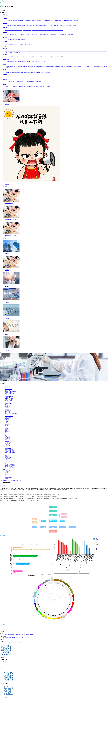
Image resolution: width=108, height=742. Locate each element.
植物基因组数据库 (8, 477)
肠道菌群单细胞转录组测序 (10, 465)
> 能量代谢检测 (36, 66)
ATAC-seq (7, 420)
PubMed (4, 664)
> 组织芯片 (25, 30)
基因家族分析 (7, 390)
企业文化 (7, 270)
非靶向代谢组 (7, 443)
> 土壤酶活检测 (16, 44)
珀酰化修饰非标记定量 (9, 451)
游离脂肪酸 (7, 428)
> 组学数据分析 (8, 51)
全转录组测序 (7, 459)
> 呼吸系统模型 (64, 20)
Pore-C (6, 473)
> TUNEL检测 (43, 30)
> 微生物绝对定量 (42, 56)
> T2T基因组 (15, 86)
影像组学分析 (7, 397)
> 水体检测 (21, 44)
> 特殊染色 (29, 30)
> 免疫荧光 (38, 30)
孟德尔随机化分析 (8, 392)
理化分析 (5, 41)
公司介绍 (7, 254)
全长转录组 (7, 455)
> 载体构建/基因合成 (16, 39)
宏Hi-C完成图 (7, 412)
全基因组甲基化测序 (9, 416)
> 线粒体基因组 (29, 86)
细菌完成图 (7, 404)
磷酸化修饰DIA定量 (9, 449)
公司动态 (7, 318)
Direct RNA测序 (8, 461)
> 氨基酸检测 (30, 66)
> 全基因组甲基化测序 (9, 61)
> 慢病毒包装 (23, 39)
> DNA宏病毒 (49, 56)
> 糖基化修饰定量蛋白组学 (45, 72)
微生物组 (5, 54)
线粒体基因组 (7, 474)
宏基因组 (7, 407)
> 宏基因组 (32, 56)
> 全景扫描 (48, 30)
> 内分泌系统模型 (44, 20)
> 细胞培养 (13, 25)
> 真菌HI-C (37, 56)
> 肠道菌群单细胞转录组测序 (20, 81)
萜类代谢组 (7, 439)
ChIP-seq (6, 421)
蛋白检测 (5, 32)
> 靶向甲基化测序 (17, 61)
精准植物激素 (7, 424)
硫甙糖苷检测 (7, 437)
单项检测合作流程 (9, 203)
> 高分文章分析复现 (21, 51)
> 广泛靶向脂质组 (92, 66)
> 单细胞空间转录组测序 (39, 81)
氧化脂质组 (7, 425)
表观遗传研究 (6, 59)
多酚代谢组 (7, 441)
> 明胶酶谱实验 (71, 34)
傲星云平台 (5, 186)
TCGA (4, 663)
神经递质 (7, 431)
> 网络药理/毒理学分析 (101, 51)
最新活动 (7, 184)
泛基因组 (7, 478)
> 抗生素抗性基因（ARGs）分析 (65, 56)
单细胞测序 (5, 79)
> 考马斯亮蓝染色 (54, 34)
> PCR (6, 39)
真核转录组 (7, 456)
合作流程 (4, 187)
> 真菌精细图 (21, 56)
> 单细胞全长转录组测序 (10, 81)
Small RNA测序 (8, 457)
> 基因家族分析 (29, 51)
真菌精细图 (7, 405)
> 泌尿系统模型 (38, 20)
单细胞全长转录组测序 (9, 464)
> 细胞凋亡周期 (29, 25)
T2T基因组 (7, 471)
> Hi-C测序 (20, 86)
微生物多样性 (7, 406)
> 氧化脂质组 (13, 66)
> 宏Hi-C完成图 (55, 56)
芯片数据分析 (7, 387)
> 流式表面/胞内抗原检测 (37, 25)
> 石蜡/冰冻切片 (19, 30)
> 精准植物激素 (8, 66)
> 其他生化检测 (32, 34)
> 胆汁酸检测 (46, 66)
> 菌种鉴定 (28, 39)
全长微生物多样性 (8, 403)
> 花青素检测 (52, 66)
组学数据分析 (7, 386)
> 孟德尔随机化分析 (48, 51)
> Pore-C (23, 86)
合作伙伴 (7, 286)
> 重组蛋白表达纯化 (46, 34)
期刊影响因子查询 (6, 665)
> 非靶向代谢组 (99, 66)
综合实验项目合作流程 (10, 219)
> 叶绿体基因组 (35, 86)
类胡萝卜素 (7, 435)
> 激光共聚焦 (53, 30)
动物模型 (5, 18)
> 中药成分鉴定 (9, 67)
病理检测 (5, 27)
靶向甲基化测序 (8, 417)
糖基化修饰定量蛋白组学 (10, 452)
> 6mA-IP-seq (23, 61)
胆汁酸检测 (7, 432)
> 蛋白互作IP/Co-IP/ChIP (62, 34)
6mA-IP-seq (7, 418)
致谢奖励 (7, 104)
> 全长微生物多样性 (9, 56)
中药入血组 (7, 444)
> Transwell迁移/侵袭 (55, 25)
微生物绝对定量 (8, 410)
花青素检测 (7, 434)
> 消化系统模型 (58, 20)
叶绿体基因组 (7, 475)
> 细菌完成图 (15, 56)
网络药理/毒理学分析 (9, 398)
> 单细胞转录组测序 (30, 81)
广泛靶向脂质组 (8, 442)
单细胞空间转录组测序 (9, 467)
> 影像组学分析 (94, 51)
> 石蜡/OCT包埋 (12, 30)
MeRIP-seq (7, 419)
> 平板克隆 (44, 25)
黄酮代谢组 (7, 436)
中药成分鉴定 (7, 445)
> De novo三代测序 (8, 86)
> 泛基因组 (49, 86)
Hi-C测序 (7, 472)
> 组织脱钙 (7, 30)
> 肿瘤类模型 (70, 20)
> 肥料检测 (26, 44)
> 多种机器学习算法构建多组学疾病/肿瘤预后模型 (72, 51)
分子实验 (5, 37)
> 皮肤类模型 (75, 20)
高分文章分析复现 (8, 389)
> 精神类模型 (32, 20)
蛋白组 (4, 70)
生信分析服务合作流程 (10, 235)
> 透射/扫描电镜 (59, 30)
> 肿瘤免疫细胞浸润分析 (57, 51)
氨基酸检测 (7, 429)
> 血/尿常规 (26, 34)
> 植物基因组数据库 (42, 86)
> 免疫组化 (34, 30)
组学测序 (4, 46)
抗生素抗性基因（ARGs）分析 (11, 413)
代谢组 (4, 64)
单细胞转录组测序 (8, 466)
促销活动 (4, 88)
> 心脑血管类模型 (8, 20)
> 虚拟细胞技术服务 (17, 52)
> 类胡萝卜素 (57, 66)
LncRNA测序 (7, 458)
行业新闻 (7, 302)
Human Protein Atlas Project (8, 662)
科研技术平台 (5, 15)
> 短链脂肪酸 (19, 66)
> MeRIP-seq (28, 61)
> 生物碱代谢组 (75, 66)
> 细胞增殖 (23, 25)
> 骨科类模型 (20, 20)
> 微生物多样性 (27, 56)
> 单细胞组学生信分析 (86, 51)
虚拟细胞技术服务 (8, 400)
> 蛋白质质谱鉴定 (38, 34)
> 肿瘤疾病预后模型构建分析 (38, 51)
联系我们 (7, 350)
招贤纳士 (7, 334)
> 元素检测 (30, 44)
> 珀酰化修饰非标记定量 (35, 72)
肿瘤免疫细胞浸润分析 (9, 393)
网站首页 (4, 14)
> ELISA (22, 34)
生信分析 (5, 48)
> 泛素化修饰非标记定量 (25, 72)
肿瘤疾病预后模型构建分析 (10, 391)
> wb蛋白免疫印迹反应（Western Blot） (12, 34)
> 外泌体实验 (73, 25)
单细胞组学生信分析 (9, 396)
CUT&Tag (7, 422)
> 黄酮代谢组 (62, 66)
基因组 (4, 84)
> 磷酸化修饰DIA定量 (16, 72)
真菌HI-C (7, 409)
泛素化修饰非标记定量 (9, 450)
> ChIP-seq (38, 61)
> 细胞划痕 (49, 25)
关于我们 (4, 238)
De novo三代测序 (8, 470)
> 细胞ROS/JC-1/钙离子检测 (65, 25)
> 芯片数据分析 (14, 51)
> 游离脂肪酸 (24, 66)
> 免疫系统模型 (51, 20)
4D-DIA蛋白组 (8, 448)
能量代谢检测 (7, 430)
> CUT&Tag (42, 61)
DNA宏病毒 (7, 411)
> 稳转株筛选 (18, 25)
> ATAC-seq (34, 61)
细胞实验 (5, 23)
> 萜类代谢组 (80, 66)
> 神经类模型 (14, 20)
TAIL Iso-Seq (7, 462)
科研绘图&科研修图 (9, 399)
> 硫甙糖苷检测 (69, 66)
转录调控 (5, 74)
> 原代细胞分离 (8, 25)
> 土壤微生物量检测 (9, 44)
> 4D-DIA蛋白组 (8, 72)
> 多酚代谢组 (86, 66)
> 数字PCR (10, 39)
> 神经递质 (41, 66)
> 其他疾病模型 (26, 20)
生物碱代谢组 (7, 438)
